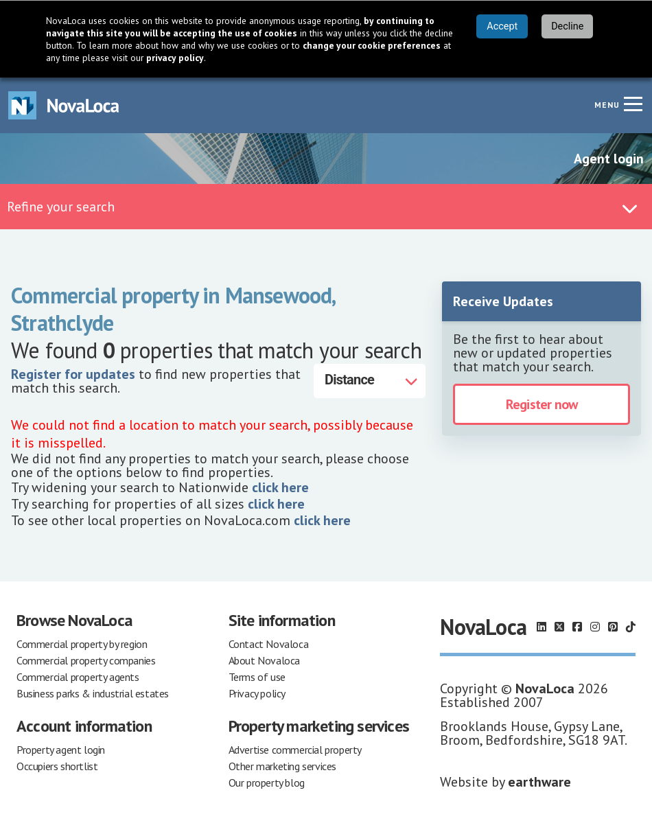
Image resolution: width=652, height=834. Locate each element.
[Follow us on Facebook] (577, 627)
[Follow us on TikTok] (631, 627)
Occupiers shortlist (56, 766)
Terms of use (257, 677)
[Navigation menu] (633, 103)
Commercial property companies (85, 660)
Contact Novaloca (269, 644)
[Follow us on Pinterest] (613, 627)
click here (280, 487)
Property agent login (60, 749)
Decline (567, 26)
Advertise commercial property (295, 749)
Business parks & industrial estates (92, 693)
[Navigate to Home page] (63, 105)
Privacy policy (257, 693)
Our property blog (267, 782)
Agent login (609, 158)
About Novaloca (264, 660)
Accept (502, 26)
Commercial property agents (77, 677)
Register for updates (73, 374)
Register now (541, 404)
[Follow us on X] (559, 627)
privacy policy (175, 57)
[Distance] (370, 381)
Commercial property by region (81, 644)
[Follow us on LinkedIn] (541, 627)
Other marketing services (282, 766)
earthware (539, 782)
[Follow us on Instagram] (595, 627)
